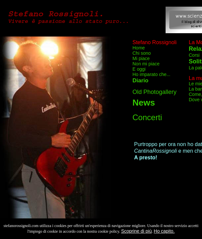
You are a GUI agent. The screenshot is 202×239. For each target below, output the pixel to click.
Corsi (194, 55)
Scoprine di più (136, 231)
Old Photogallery (154, 92)
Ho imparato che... (151, 74)
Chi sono (141, 53)
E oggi (139, 69)
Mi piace (141, 58)
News (143, 103)
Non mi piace (146, 63)
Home (138, 47)
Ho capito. (164, 231)
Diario (140, 80)
